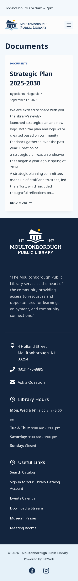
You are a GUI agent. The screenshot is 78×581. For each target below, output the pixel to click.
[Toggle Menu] (68, 25)
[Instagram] (46, 570)
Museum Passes (23, 518)
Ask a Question (31, 382)
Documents (18, 63)
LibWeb (48, 559)
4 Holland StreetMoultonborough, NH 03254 (37, 352)
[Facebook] (32, 570)
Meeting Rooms (23, 527)
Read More (21, 203)
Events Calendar (23, 498)
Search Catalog (22, 472)
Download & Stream (26, 508)
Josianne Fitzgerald (27, 94)
